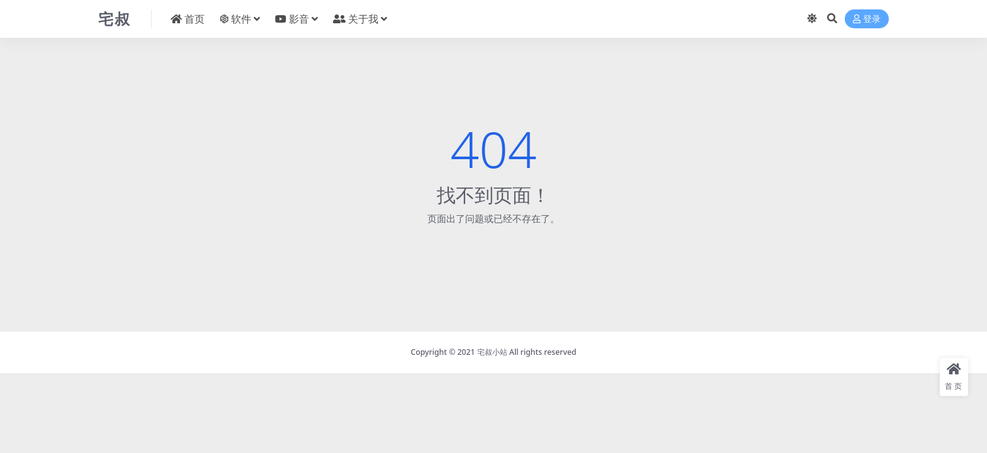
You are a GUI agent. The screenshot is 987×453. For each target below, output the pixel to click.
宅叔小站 (492, 352)
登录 (867, 19)
